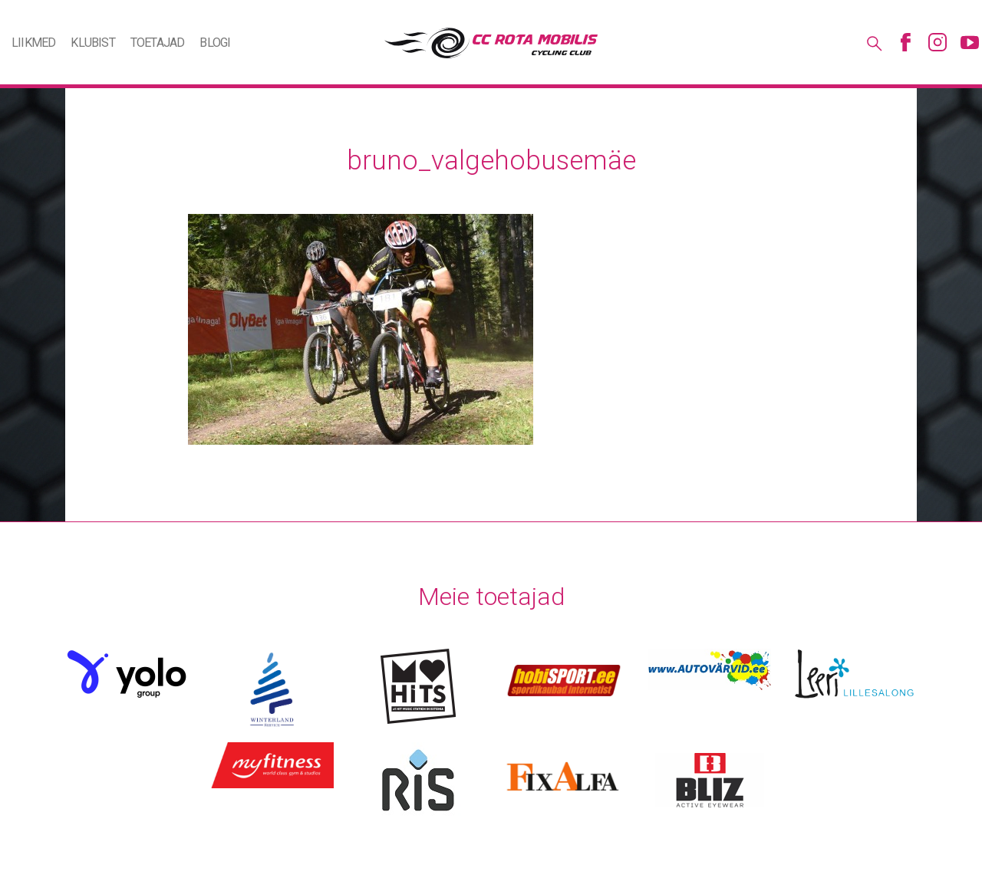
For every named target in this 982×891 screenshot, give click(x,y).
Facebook (905, 42)
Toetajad (157, 42)
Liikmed (33, 42)
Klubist (92, 42)
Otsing (873, 42)
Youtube (969, 42)
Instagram (937, 42)
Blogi (214, 42)
